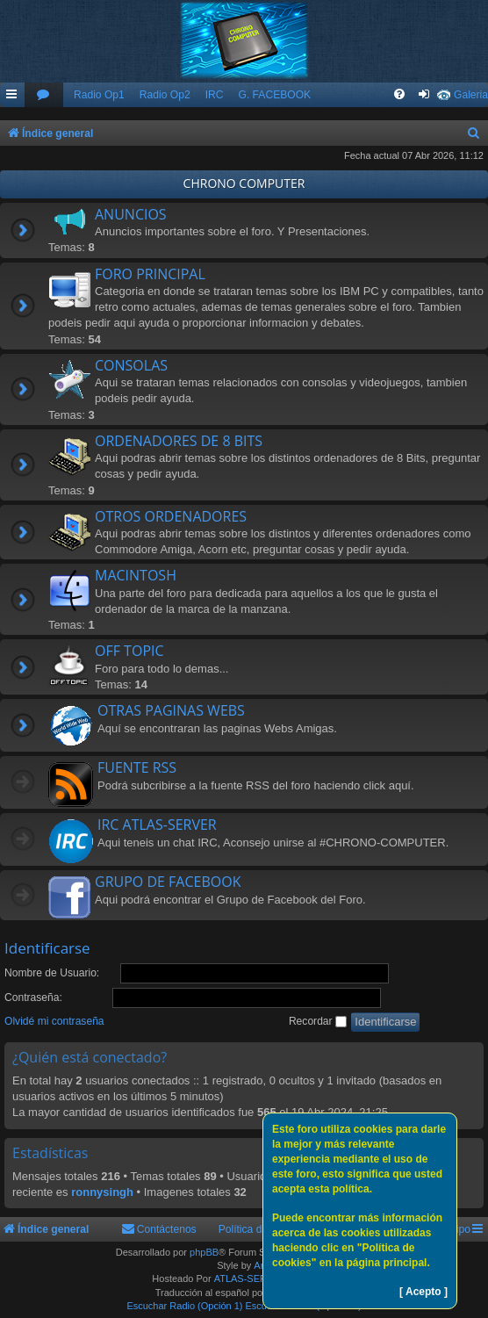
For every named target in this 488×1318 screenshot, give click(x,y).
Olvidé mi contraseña (54, 1021)
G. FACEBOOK (274, 95)
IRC (214, 95)
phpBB (204, 1252)
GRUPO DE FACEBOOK (167, 881)
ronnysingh (102, 1192)
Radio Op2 (165, 95)
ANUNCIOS (131, 214)
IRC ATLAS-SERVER (157, 824)
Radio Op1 (99, 95)
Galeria (471, 95)
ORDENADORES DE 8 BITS (178, 440)
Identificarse (47, 948)
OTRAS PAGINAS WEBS (171, 710)
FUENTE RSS (136, 767)
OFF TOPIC (129, 650)
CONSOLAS (131, 365)
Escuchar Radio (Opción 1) (184, 1305)
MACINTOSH (135, 575)
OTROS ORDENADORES (171, 516)
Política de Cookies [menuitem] (264, 1229)
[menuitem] (44, 95)
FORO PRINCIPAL (150, 274)
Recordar (318, 1021)
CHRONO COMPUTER (244, 183)
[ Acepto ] (423, 1292)
